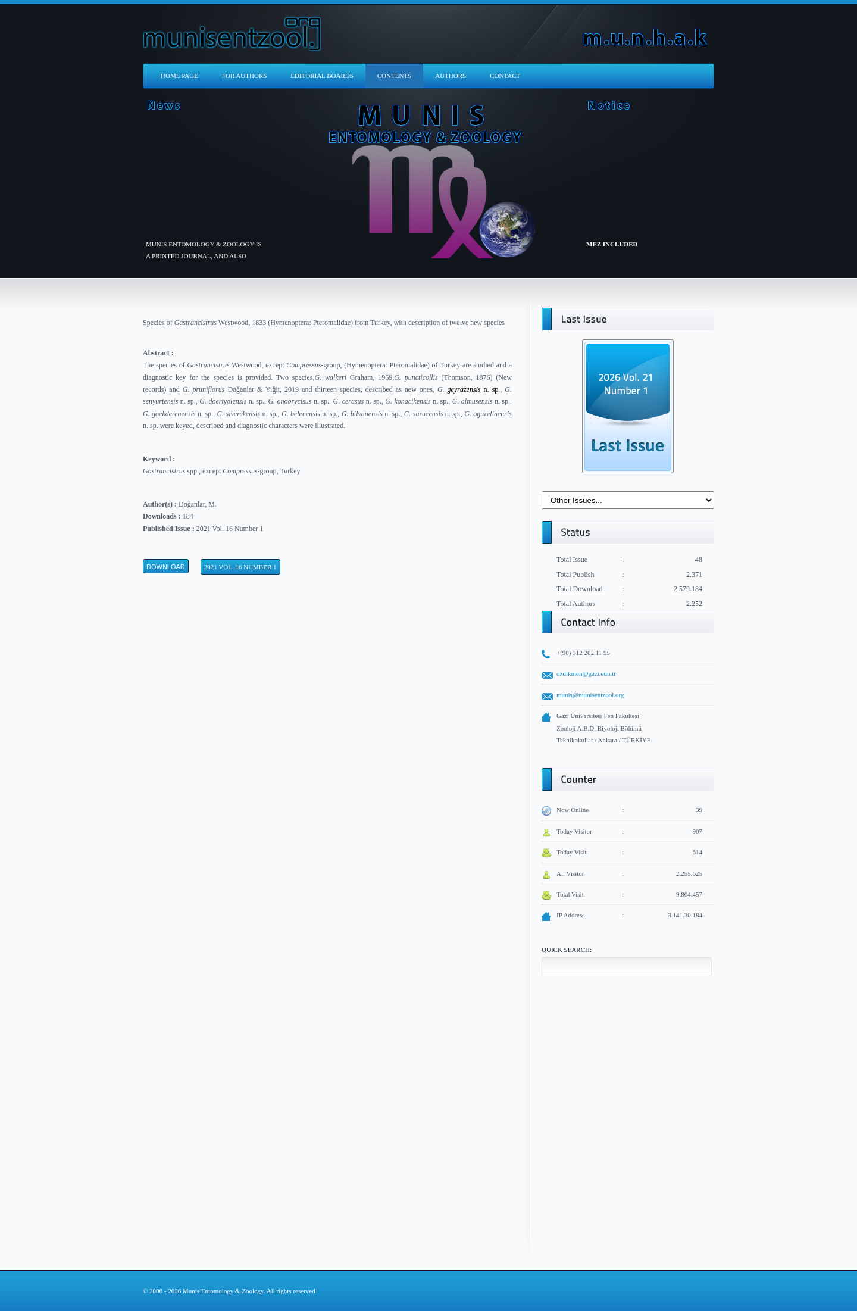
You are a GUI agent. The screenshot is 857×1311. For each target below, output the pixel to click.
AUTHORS (450, 75)
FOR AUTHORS (244, 75)
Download (165, 566)
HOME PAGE (179, 75)
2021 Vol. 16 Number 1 (240, 566)
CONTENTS (394, 75)
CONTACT (505, 75)
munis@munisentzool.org (590, 694)
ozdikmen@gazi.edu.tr (586, 673)
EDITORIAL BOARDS (321, 75)
